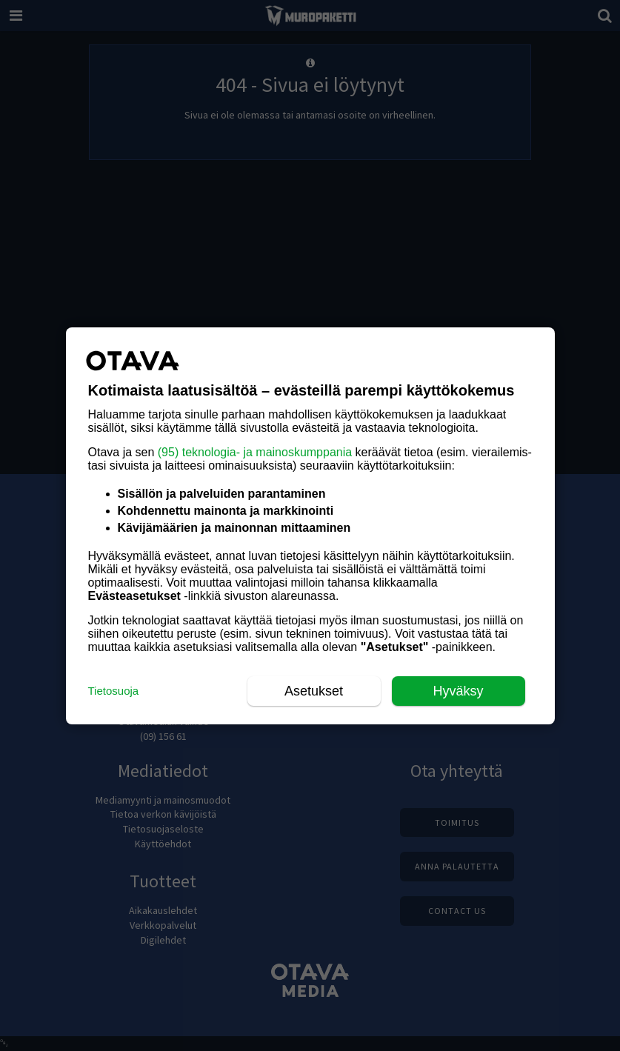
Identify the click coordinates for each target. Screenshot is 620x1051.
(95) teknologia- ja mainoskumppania (255, 452)
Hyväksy (458, 691)
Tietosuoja (113, 690)
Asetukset (313, 691)
